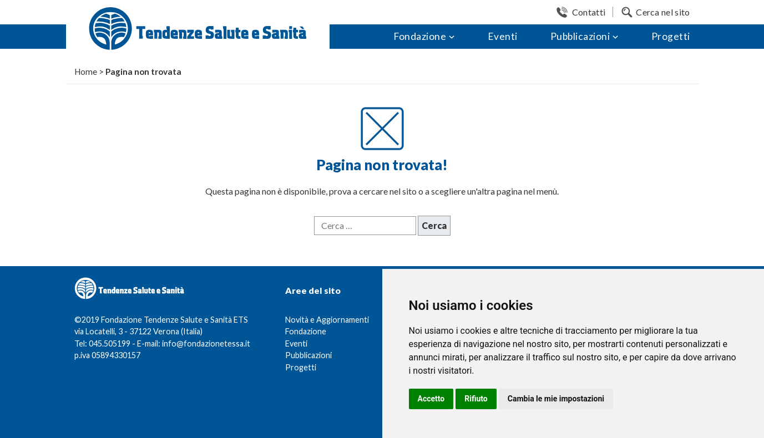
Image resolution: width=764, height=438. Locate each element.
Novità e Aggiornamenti (327, 319)
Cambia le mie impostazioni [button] (556, 398)
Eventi (503, 36)
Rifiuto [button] (476, 398)
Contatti (588, 12)
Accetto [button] (431, 398)
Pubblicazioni (580, 36)
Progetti (670, 36)
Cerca (434, 225)
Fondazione (419, 36)
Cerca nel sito (663, 12)
